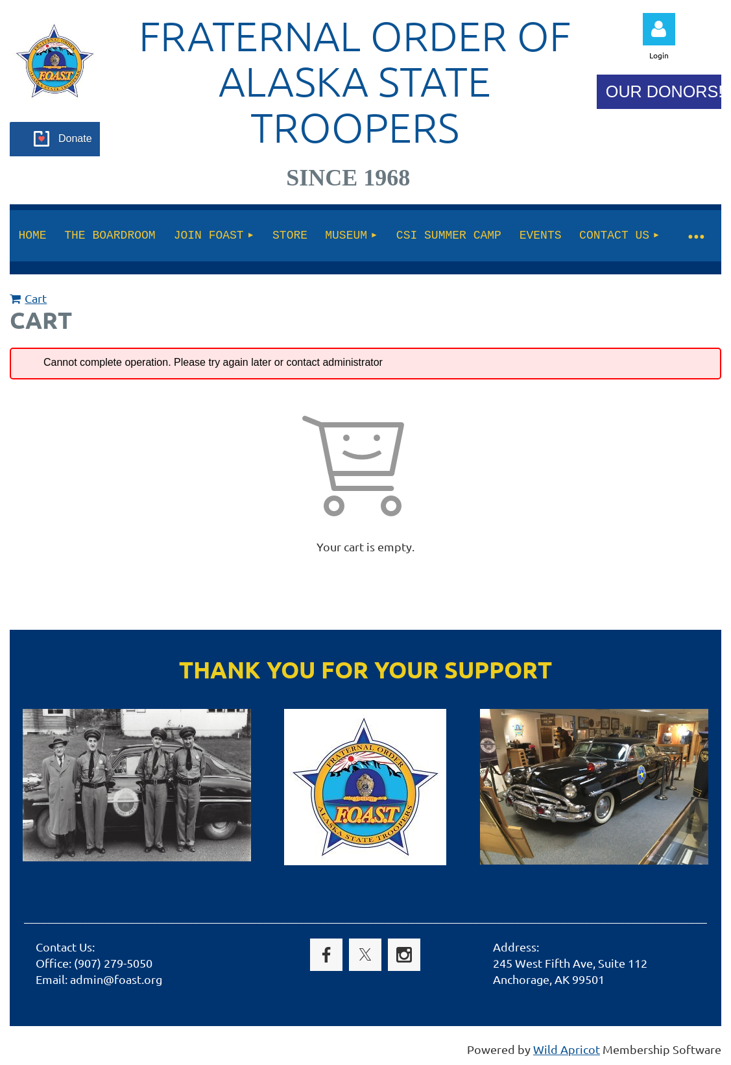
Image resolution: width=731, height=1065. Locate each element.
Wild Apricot (566, 1049)
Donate (75, 138)
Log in (659, 29)
